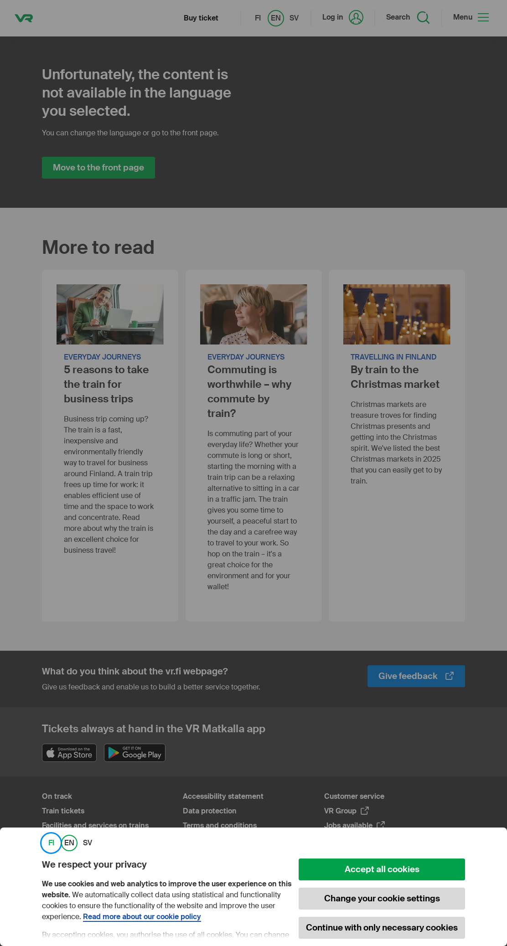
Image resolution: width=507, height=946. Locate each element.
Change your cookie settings (382, 898)
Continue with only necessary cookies (382, 927)
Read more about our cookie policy (142, 916)
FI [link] (51, 843)
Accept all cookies (382, 869)
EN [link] (69, 843)
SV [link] (87, 843)
